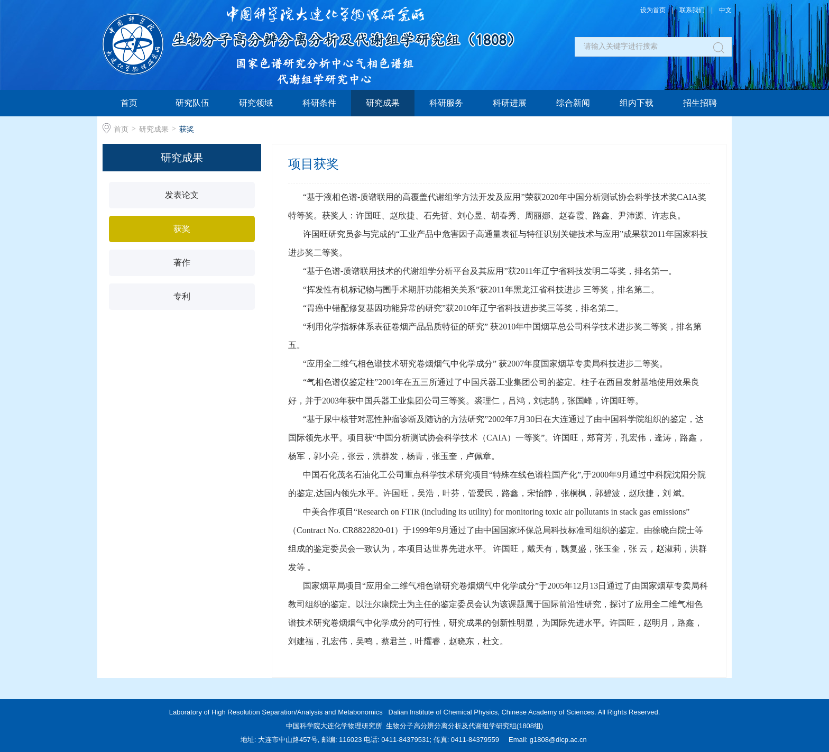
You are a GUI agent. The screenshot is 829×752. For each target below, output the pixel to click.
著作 (181, 262)
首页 (129, 102)
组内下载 (636, 102)
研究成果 (383, 102)
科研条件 (319, 102)
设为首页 (653, 10)
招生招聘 (700, 102)
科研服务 (446, 102)
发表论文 (182, 194)
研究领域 (256, 102)
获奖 (186, 129)
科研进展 (510, 102)
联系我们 (692, 10)
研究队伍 (192, 102)
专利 (181, 296)
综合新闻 (573, 102)
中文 (725, 10)
